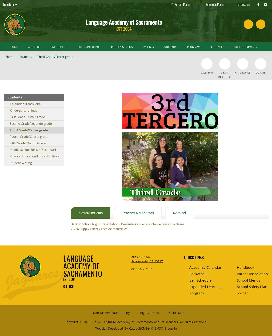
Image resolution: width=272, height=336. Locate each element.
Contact (216, 47)
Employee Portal (215, 4)
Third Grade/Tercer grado (55, 57)
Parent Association (252, 273)
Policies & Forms (122, 47)
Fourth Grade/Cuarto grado (29, 137)
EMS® (159, 328)
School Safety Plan (252, 286)
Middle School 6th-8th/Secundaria (33, 150)
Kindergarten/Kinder (24, 110)
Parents (148, 47)
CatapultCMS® (139, 328)
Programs (193, 47)
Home (14, 47)
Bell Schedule (200, 280)
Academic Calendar (205, 267)
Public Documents (245, 47)
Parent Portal (182, 4)
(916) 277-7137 (141, 269)
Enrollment (59, 47)
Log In (172, 328)
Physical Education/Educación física (34, 156)
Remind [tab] (179, 212)
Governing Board (88, 47)
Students (170, 47)
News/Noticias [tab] (91, 212)
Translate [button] (9, 4)
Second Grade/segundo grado (31, 124)
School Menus (248, 280)
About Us (34, 47)
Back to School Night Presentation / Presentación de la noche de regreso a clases (127, 224)
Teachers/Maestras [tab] (138, 212)
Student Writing (21, 163)
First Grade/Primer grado (27, 117)
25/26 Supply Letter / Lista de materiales (99, 229)
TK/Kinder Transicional (25, 104)
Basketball (197, 273)
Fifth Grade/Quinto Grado (28, 143)
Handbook (245, 267)
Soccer (242, 293)
